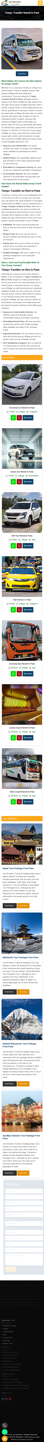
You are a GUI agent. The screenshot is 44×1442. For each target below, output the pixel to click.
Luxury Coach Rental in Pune (22, 728)
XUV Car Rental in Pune (22, 536)
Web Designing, (30, 1437)
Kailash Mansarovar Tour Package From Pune (19, 1045)
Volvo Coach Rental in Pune (22, 792)
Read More (9, 905)
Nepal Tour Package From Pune (18, 868)
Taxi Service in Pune (22, 600)
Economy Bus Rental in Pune (22, 664)
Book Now (28, 417)
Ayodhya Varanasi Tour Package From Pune (21, 1137)
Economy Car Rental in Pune (22, 408)
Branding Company (26, 1440)
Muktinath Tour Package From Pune (20, 957)
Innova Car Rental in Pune (22, 472)
